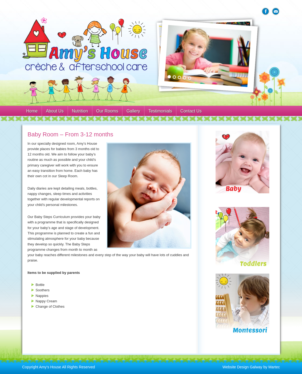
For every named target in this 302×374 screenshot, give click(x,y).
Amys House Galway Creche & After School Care (85, 44)
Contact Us (191, 111)
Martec (274, 367)
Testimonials (160, 111)
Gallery (133, 111)
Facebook (265, 11)
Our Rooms (107, 111)
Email (275, 11)
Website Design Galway (242, 367)
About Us (55, 111)
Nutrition (80, 111)
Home (32, 111)
